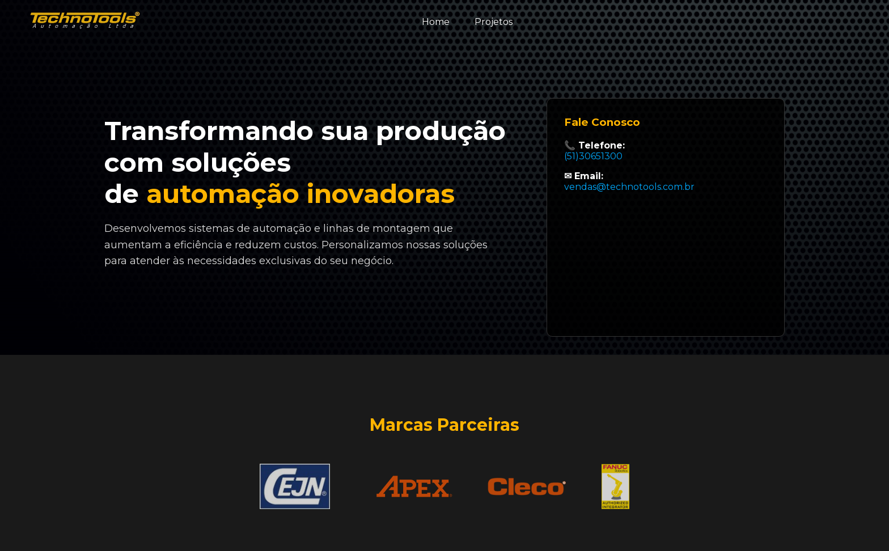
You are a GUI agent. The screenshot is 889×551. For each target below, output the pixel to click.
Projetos (494, 21)
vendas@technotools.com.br (629, 186)
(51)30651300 (593, 156)
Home (436, 21)
